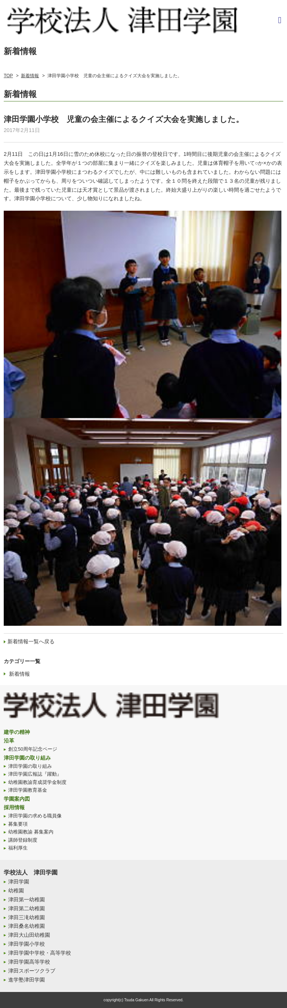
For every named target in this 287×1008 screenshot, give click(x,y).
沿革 (9, 741)
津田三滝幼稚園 (26, 917)
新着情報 (30, 75)
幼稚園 (16, 891)
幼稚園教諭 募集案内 (30, 832)
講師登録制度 (22, 840)
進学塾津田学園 (26, 980)
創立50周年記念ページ (32, 749)
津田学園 (18, 882)
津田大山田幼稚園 (29, 935)
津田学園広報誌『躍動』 (35, 774)
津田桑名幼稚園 (26, 926)
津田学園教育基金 (27, 790)
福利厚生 (18, 848)
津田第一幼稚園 (26, 899)
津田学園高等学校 (29, 962)
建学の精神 (17, 732)
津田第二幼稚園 (26, 908)
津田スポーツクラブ (31, 971)
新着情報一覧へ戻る (31, 641)
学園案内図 (17, 799)
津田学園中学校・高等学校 (39, 953)
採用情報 (14, 807)
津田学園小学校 (26, 944)
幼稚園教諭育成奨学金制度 (37, 782)
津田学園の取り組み (27, 758)
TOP (8, 75)
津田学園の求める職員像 (35, 816)
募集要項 (18, 824)
